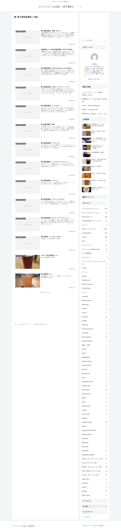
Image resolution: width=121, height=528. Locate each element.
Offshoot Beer (94, 406)
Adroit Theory (94, 495)
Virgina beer (94, 479)
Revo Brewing (94, 394)
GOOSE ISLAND (94, 341)
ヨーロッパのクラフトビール (94, 213)
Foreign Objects (94, 434)
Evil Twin (94, 369)
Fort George (94, 414)
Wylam (94, 398)
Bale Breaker (94, 373)
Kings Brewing (94, 337)
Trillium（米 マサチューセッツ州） (94, 459)
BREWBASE (94, 357)
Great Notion (94, 390)
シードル (94, 272)
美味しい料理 (94, 345)
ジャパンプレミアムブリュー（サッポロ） (94, 263)
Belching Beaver (94, 300)
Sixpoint (94, 276)
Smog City (94, 325)
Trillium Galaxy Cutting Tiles (91, 105)
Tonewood (94, 438)
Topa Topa (94, 446)
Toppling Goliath (94, 422)
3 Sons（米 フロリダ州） (94, 463)
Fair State (94, 317)
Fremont (94, 308)
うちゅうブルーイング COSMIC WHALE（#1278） (92, 94)
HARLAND (94, 450)
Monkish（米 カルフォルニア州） (94, 467)
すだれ (94, 64)
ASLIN (94, 353)
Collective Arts (94, 385)
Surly (94, 241)
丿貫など (94, 237)
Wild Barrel (94, 304)
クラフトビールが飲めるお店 (94, 249)
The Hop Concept (94, 329)
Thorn (94, 377)
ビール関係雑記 (94, 253)
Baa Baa (94, 491)
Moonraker (94, 442)
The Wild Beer (94, 288)
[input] (94, 40)
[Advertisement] (45, 23)
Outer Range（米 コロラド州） (94, 471)
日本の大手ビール (94, 217)
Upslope (94, 321)
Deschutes (94, 483)
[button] (105, 40)
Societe (94, 487)
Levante (94, 410)
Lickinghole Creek (94, 381)
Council (94, 312)
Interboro (94, 418)
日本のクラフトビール (94, 229)
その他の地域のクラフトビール (94, 221)
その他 (94, 268)
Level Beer (94, 333)
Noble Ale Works (94, 361)
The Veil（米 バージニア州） (94, 475)
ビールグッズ (94, 257)
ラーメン (94, 292)
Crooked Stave (94, 365)
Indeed (94, 426)
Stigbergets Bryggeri (94, 454)
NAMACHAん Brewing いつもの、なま (94, 113)
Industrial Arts (94, 280)
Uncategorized (94, 233)
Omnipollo (94, 296)
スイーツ (94, 225)
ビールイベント (94, 245)
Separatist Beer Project (94, 430)
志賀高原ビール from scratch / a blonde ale (94, 100)
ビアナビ (87, 516)
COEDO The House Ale (89, 109)
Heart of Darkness (94, 284)
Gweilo (94, 349)
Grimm (94, 402)
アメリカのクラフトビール (94, 208)
